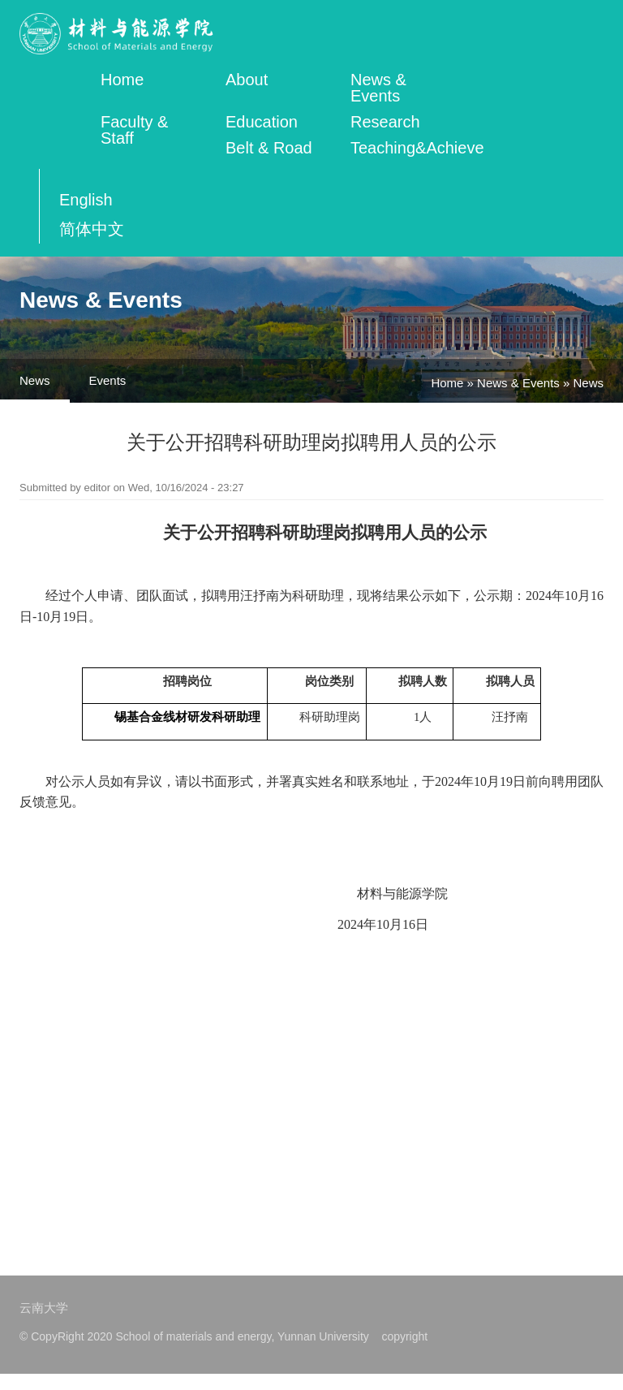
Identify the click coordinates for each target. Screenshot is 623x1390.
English (86, 200)
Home (122, 79)
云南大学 (43, 1307)
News (34, 380)
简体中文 (91, 229)
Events (108, 380)
